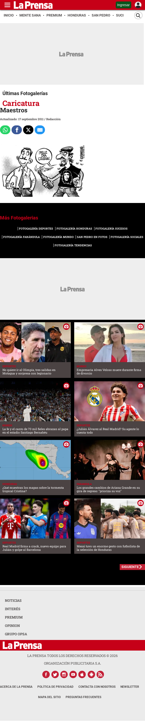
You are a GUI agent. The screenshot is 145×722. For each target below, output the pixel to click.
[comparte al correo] (40, 129)
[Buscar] (138, 15)
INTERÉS (12, 608)
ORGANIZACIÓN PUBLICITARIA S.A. (72, 663)
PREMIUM (14, 617)
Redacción (53, 119)
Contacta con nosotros (97, 686)
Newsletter (129, 686)
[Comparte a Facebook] (17, 129)
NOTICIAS (13, 600)
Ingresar (123, 5)
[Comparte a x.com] (28, 129)
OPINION (12, 625)
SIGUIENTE (130, 567)
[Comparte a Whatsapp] (5, 129)
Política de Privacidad (55, 686)
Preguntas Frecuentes (83, 697)
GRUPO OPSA (16, 634)
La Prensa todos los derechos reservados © (72, 655)
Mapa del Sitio (49, 697)
